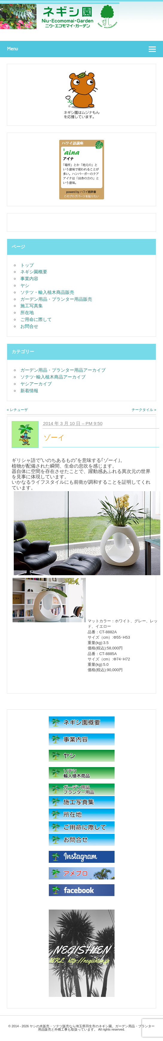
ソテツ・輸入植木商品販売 (47, 292)
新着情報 (29, 390)
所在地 (27, 312)
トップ (27, 265)
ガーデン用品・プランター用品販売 (56, 299)
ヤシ (24, 285)
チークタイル (144, 410)
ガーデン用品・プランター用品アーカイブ (63, 370)
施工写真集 (31, 305)
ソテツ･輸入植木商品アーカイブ (53, 376)
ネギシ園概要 (33, 271)
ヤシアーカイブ (36, 383)
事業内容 (29, 278)
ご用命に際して (36, 319)
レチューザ (17, 410)
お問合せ (29, 326)
